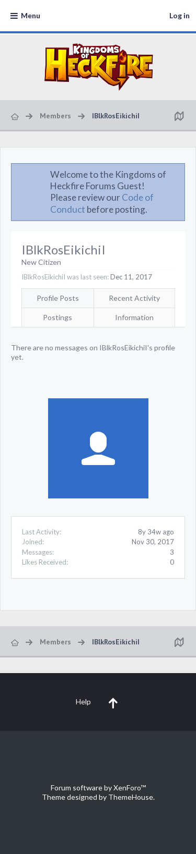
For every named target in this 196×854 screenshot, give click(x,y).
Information (134, 317)
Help (83, 701)
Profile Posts (58, 298)
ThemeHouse (130, 796)
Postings (57, 317)
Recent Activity (134, 298)
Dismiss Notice (178, 174)
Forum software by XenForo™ (98, 787)
